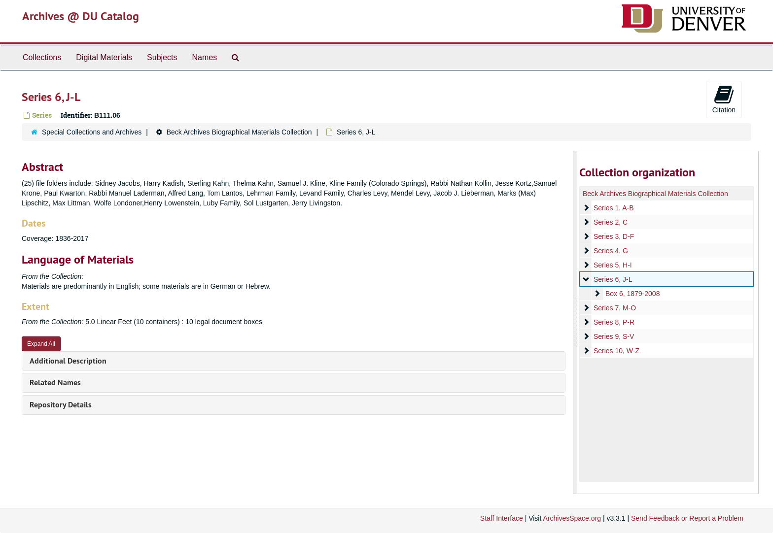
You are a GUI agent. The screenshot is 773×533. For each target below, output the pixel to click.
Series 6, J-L (612, 279)
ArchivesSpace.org (572, 518)
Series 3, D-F (613, 236)
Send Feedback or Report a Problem (687, 518)
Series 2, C (610, 222)
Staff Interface (501, 518)
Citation (724, 99)
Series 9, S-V (613, 336)
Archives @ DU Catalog (80, 16)
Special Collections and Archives (91, 132)
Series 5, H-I (612, 265)
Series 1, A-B (613, 208)
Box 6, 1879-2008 (632, 294)
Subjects (162, 57)
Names (204, 57)
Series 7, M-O (614, 308)
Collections (42, 57)
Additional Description (68, 361)
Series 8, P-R (613, 322)
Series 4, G (610, 251)
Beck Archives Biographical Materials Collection (239, 132)
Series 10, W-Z (616, 351)
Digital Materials (104, 57)
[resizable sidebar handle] (575, 322)
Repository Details (61, 405)
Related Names (55, 382)
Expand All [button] (41, 343)
